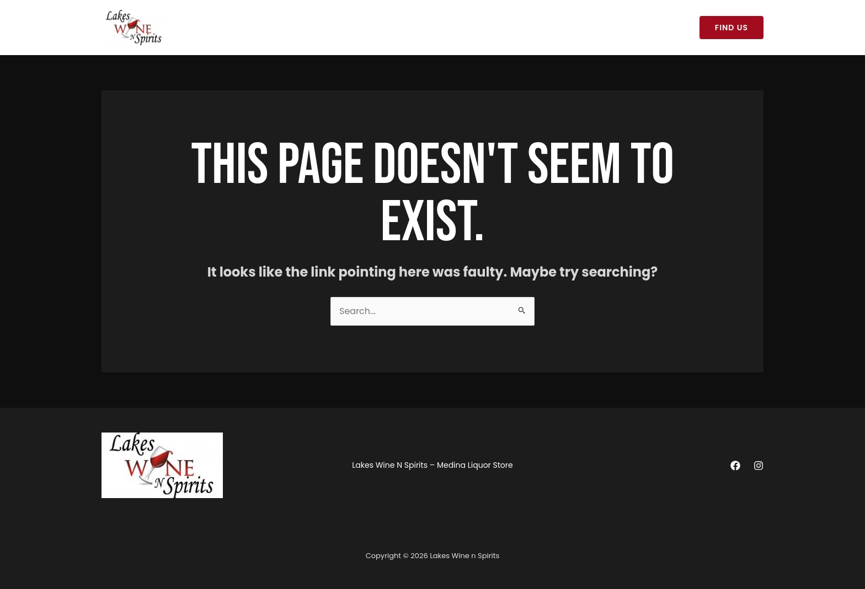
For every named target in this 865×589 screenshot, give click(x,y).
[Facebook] (735, 466)
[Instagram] (758, 466)
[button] (731, 27)
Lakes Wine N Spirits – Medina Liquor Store (265, 27)
